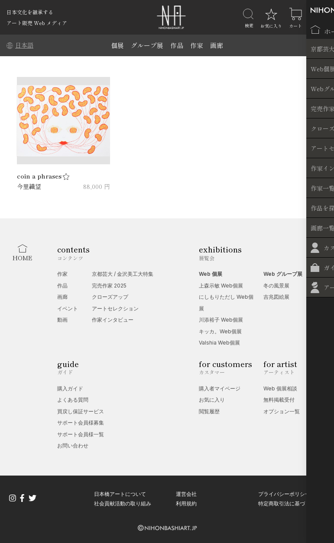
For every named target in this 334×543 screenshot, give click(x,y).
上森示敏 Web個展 (221, 285)
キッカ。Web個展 (220, 331)
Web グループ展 (282, 274)
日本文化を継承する (29, 12)
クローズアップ (110, 297)
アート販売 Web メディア (36, 22)
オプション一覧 (281, 411)
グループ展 (147, 45)
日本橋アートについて (120, 494)
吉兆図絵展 (276, 297)
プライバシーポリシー (284, 494)
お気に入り (212, 399)
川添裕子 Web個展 (221, 319)
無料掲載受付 (279, 399)
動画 (62, 319)
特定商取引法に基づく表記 (289, 503)
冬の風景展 (276, 285)
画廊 (216, 45)
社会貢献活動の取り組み (122, 503)
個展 (117, 45)
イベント (67, 308)
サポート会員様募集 (80, 422)
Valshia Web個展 (219, 342)
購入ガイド (70, 388)
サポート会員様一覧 (80, 434)
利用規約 (186, 503)
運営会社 (186, 494)
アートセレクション (115, 308)
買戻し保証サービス (80, 411)
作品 (176, 45)
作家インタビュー (112, 319)
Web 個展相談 (280, 388)
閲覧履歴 (209, 411)
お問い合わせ (72, 445)
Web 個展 (210, 274)
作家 (196, 45)
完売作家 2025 (109, 285)
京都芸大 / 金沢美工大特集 (122, 274)
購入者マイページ (219, 388)
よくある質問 (72, 399)
